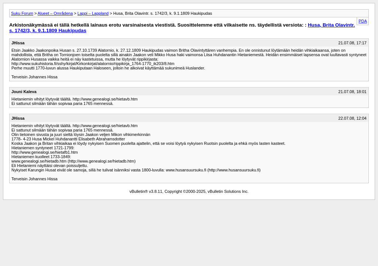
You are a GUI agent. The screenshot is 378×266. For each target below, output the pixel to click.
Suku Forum (22, 13)
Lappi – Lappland (93, 13)
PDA (362, 21)
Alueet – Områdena (55, 13)
